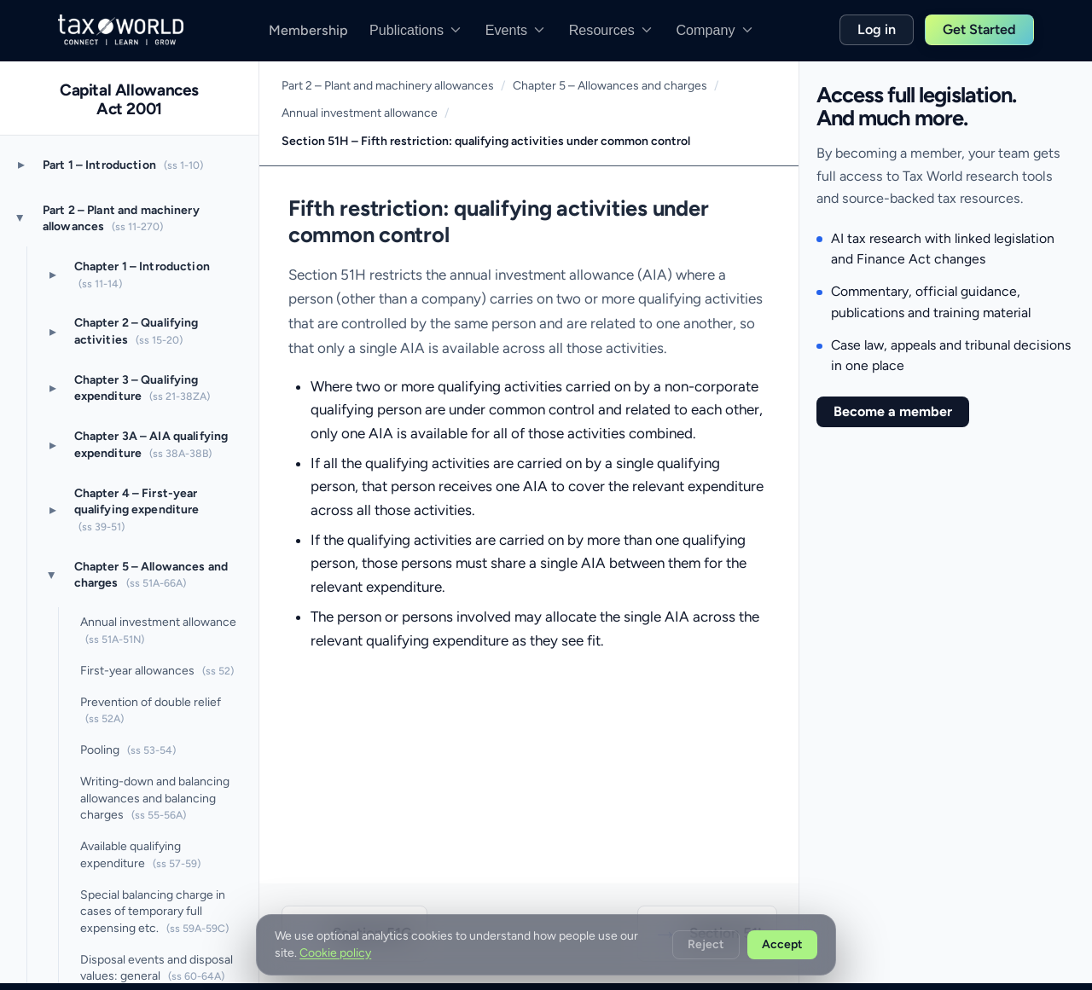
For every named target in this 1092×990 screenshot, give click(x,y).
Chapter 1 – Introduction (142, 274)
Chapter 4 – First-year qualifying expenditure (137, 509)
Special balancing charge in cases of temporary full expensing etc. (154, 911)
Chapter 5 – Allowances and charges (151, 574)
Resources (611, 30)
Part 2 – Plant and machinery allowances (121, 218)
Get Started (979, 29)
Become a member (893, 411)
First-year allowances (157, 670)
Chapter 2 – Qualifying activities (136, 331)
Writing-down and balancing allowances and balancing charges (154, 798)
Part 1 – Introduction (123, 164)
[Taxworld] (120, 29)
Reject (706, 944)
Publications (416, 30)
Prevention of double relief (150, 710)
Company (715, 30)
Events (516, 30)
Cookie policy (335, 953)
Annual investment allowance (158, 630)
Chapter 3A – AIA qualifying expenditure (151, 444)
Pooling (128, 750)
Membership (308, 30)
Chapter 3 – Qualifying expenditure (142, 388)
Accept (782, 944)
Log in (876, 29)
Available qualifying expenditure (140, 855)
